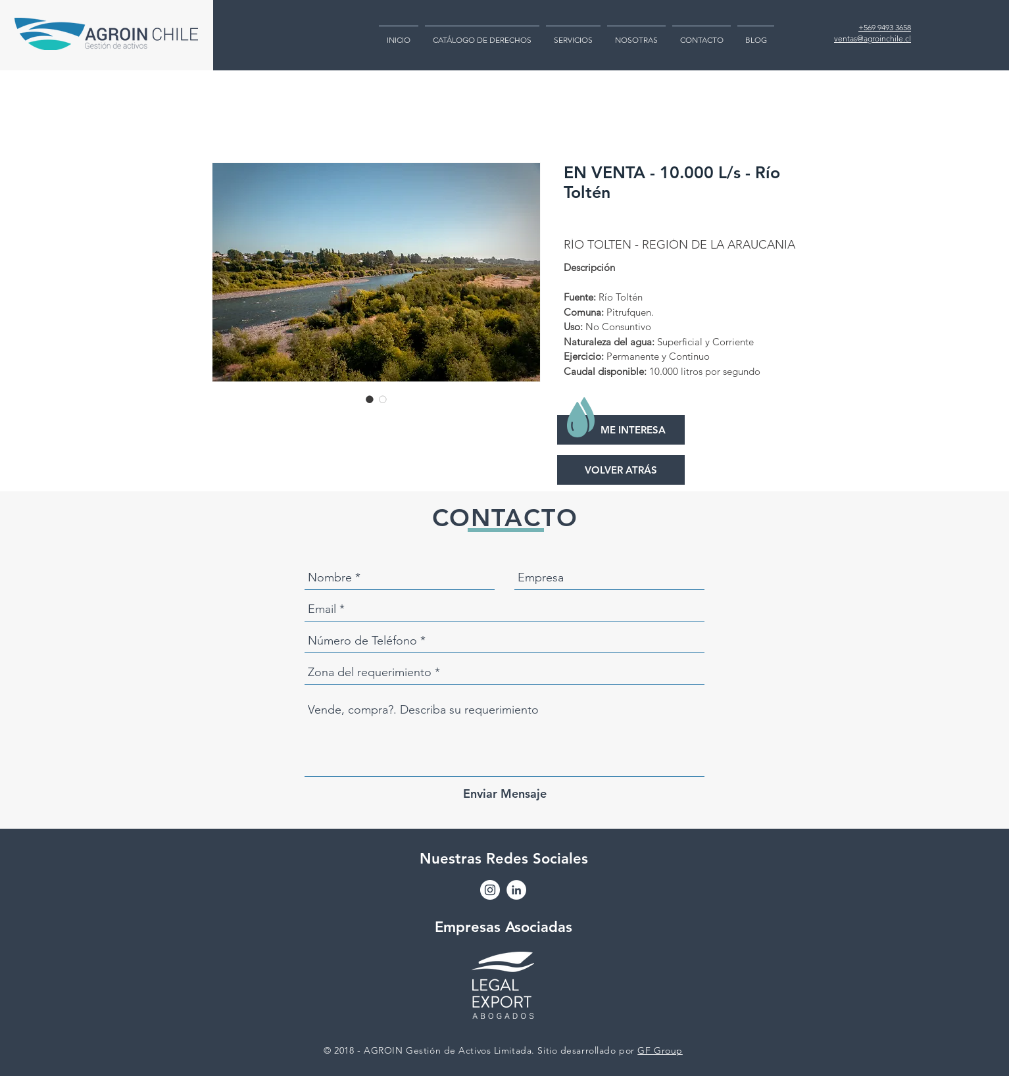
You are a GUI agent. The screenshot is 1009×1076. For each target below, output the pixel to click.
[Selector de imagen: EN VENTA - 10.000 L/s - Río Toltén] (369, 399)
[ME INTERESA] (621, 430)
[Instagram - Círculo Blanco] (490, 890)
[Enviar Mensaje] (505, 793)
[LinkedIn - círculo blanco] (516, 890)
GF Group (659, 1050)
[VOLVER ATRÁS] (621, 470)
